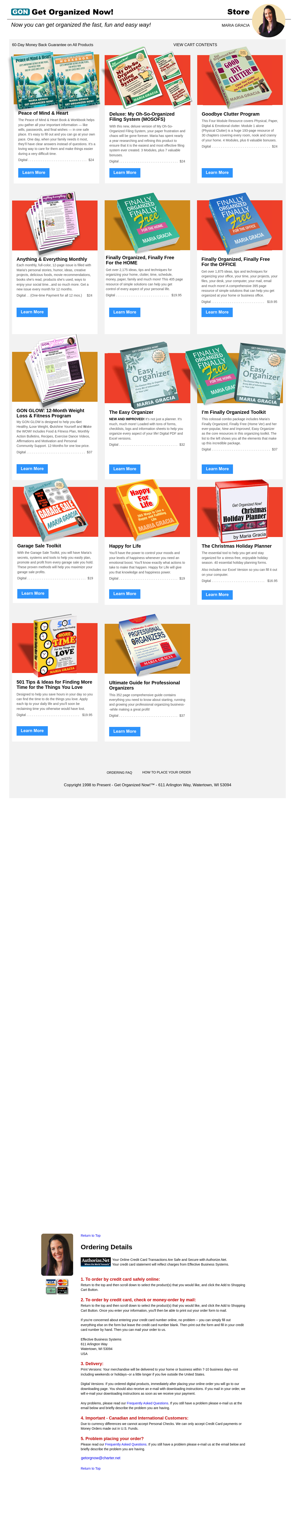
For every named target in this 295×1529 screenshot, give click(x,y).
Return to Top (91, 1235)
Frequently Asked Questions (147, 1403)
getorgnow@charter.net (101, 1458)
